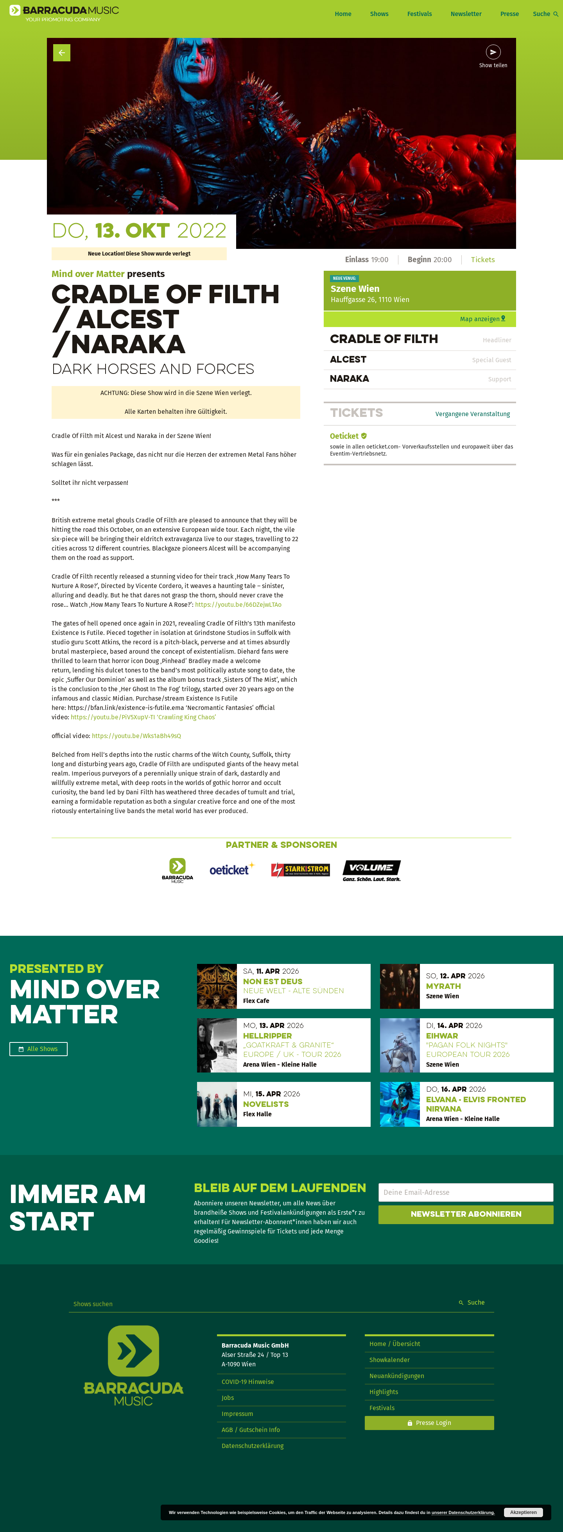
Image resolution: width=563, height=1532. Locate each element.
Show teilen (493, 66)
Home (343, 14)
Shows (379, 14)
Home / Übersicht (394, 1344)
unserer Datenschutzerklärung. (463, 1512)
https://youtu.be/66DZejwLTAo (239, 604)
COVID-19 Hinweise (248, 1381)
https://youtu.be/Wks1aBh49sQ (136, 736)
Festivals (419, 14)
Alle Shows (42, 1049)
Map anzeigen (480, 319)
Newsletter (466, 14)
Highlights (383, 1392)
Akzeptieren (523, 1512)
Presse (509, 14)
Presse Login (433, 1423)
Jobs (228, 1398)
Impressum (237, 1414)
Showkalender (389, 1360)
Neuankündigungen (396, 1376)
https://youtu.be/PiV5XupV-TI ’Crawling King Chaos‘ (143, 717)
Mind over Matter (88, 273)
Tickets (483, 259)
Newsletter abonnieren (466, 1214)
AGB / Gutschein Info (251, 1430)
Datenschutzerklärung (252, 1446)
